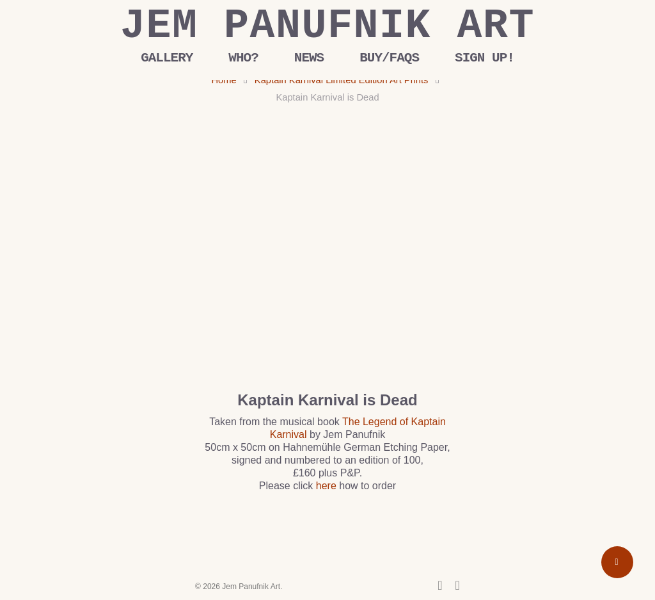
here (326, 485)
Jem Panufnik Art (327, 26)
